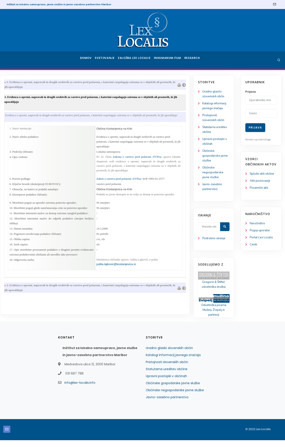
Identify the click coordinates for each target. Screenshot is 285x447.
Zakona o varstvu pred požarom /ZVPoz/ (184, 159)
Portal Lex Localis (262, 239)
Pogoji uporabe (260, 232)
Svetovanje (106, 60)
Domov (85, 60)
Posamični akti (259, 188)
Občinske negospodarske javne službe (23, 176)
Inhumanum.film (168, 60)
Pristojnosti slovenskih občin (167, 369)
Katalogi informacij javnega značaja (173, 362)
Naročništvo (258, 224)
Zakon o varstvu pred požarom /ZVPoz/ (166, 181)
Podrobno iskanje (24, 243)
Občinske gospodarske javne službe (25, 159)
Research (193, 60)
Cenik (253, 246)
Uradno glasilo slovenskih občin (169, 355)
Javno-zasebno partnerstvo (167, 404)
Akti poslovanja (260, 181)
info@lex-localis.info (79, 389)
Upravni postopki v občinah (166, 383)
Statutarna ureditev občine (166, 376)
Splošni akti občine (263, 174)
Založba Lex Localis (136, 60)
